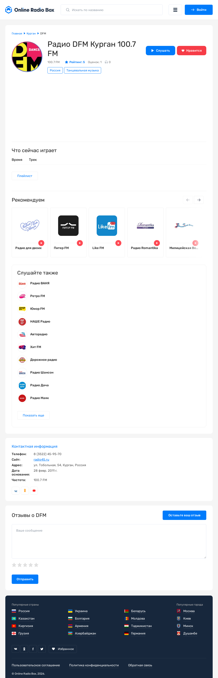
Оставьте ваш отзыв (184, 515)
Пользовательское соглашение (36, 665)
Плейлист (24, 176)
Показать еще (33, 415)
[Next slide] (199, 200)
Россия (55, 70)
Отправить (25, 579)
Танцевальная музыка (82, 70)
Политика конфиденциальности (94, 665)
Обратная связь (140, 665)
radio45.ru (41, 459)
